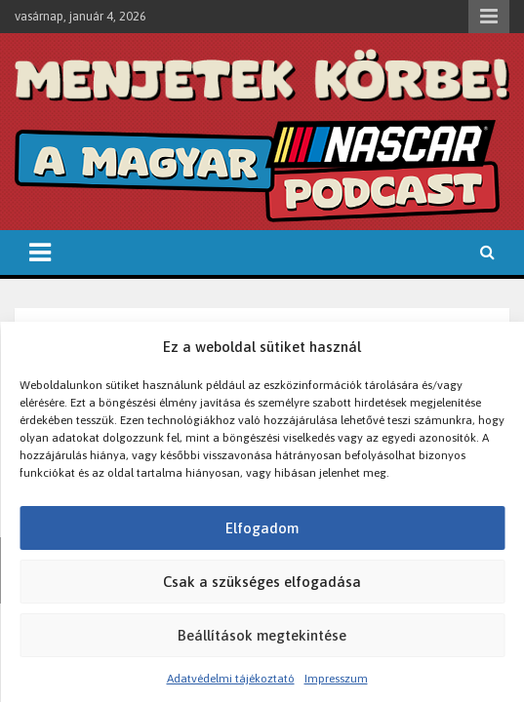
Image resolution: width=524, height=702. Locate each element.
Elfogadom (262, 528)
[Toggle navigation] (40, 252)
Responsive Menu (488, 16)
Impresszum (336, 678)
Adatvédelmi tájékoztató (231, 678)
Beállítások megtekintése (262, 635)
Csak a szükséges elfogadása (262, 581)
